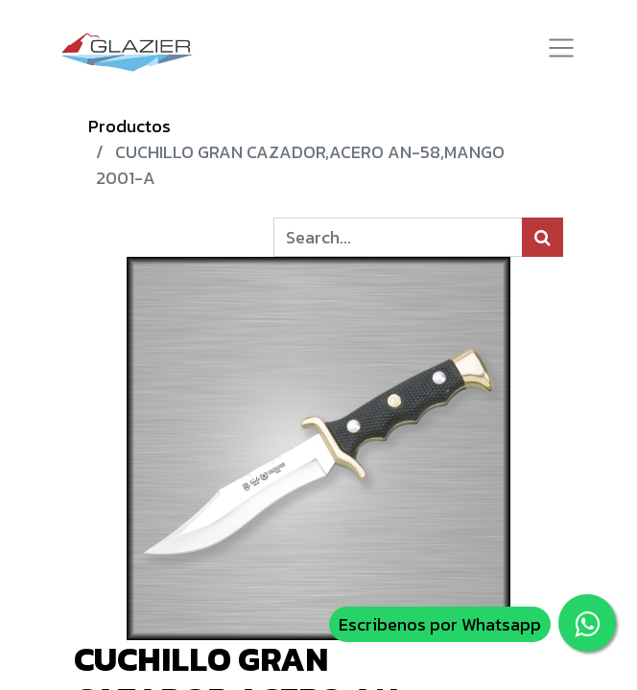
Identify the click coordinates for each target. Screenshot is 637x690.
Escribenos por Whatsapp (440, 624)
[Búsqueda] (542, 237)
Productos (129, 126)
